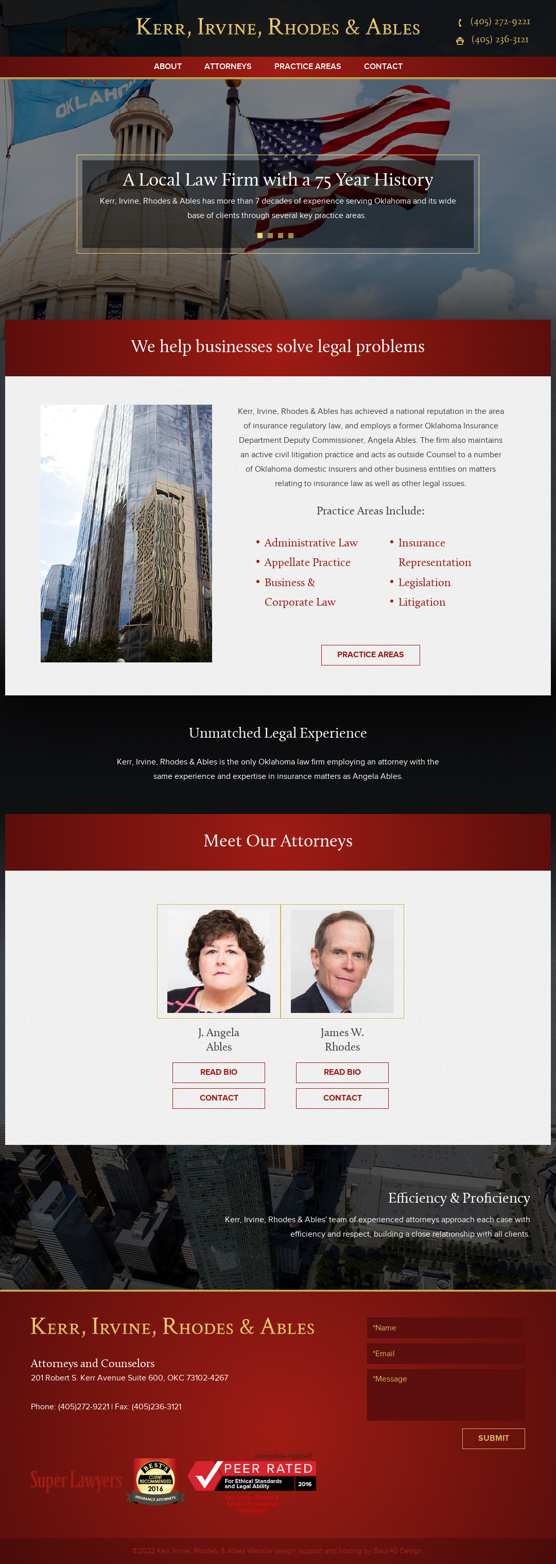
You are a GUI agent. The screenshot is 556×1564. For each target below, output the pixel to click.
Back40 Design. (399, 1551)
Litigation (422, 603)
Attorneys (228, 67)
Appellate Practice (308, 563)
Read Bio (218, 1072)
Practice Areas (307, 67)
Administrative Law (311, 544)
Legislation (424, 583)
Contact (383, 67)
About (168, 67)
